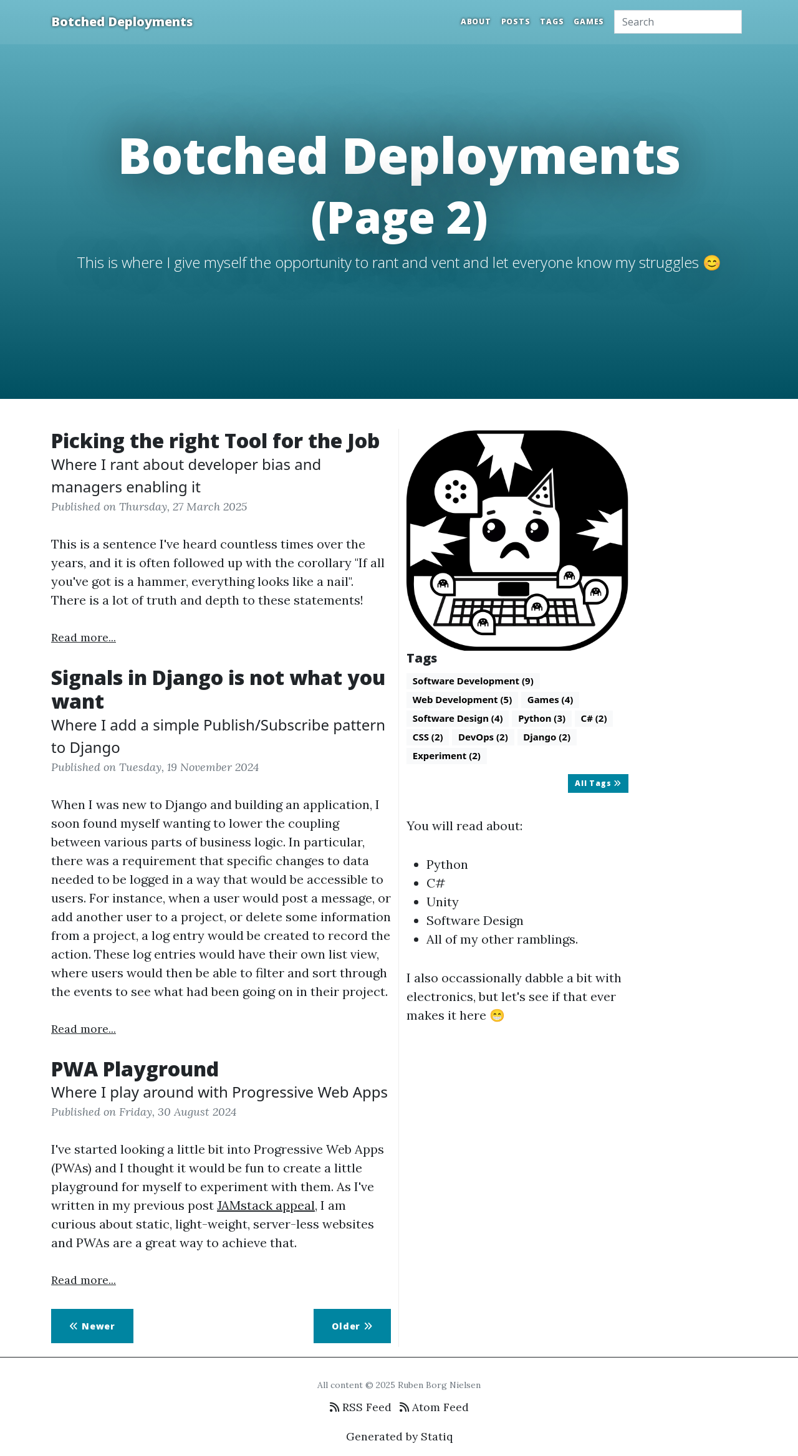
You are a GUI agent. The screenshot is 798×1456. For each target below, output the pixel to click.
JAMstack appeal (266, 1205)
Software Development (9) (473, 680)
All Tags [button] (598, 783)
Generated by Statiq (399, 1436)
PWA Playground (135, 1068)
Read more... (83, 637)
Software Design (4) (458, 718)
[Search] (678, 22)
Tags (552, 21)
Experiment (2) (447, 755)
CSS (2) (428, 736)
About (476, 21)
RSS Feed (361, 1407)
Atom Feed (434, 1407)
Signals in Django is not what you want (218, 689)
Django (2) (546, 736)
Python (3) (541, 718)
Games (589, 21)
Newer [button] (92, 1326)
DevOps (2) (483, 736)
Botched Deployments (122, 21)
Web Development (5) (462, 699)
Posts (516, 21)
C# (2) (594, 718)
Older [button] (352, 1326)
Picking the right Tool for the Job (215, 440)
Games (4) (550, 699)
